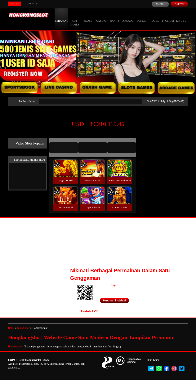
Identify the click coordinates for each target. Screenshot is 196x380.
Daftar (179, 4)
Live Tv (181, 17)
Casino (101, 17)
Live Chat (14, 3)
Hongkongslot (15, 346)
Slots (88, 17)
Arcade (127, 17)
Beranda (61, 17)
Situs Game (23, 328)
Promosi (168, 17)
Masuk (160, 4)
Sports (114, 17)
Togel (154, 17)
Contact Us (32, 3)
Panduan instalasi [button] (114, 300)
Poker (141, 17)
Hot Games (74, 19)
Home (11, 328)
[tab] (63, 147)
